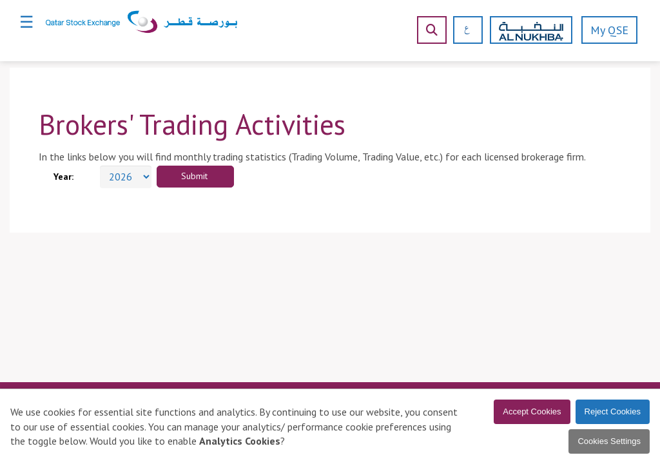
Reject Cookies (613, 411)
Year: (63, 176)
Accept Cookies (532, 411)
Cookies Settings (609, 441)
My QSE (609, 30)
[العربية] (462, 30)
